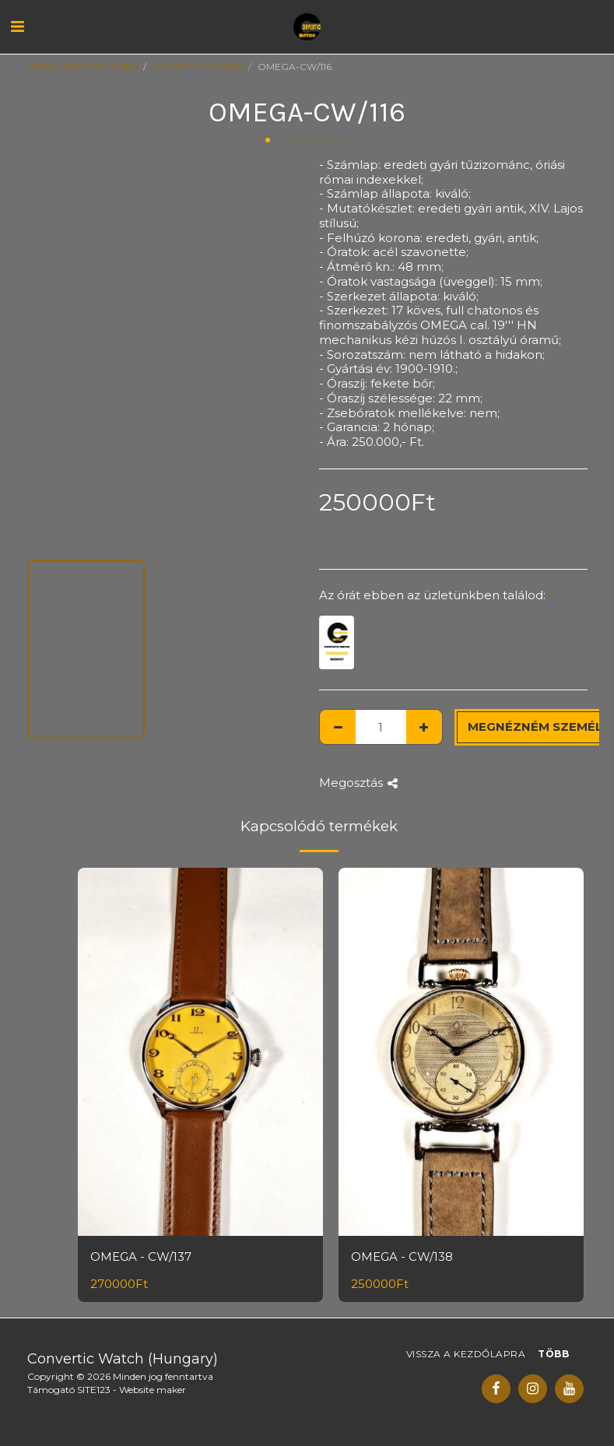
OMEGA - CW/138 (402, 1256)
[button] (17, 26)
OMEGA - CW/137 (140, 1256)
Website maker (152, 1389)
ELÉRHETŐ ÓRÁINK (198, 66)
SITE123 (94, 1389)
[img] (200, 1052)
